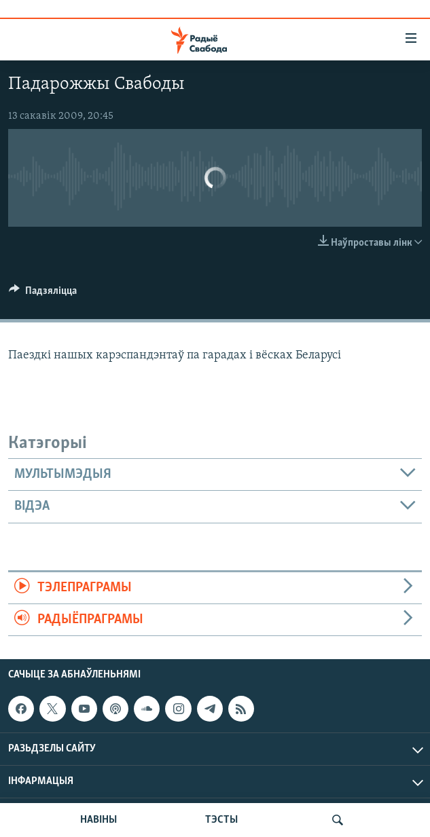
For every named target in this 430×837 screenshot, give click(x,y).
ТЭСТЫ (221, 820)
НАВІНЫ (98, 820)
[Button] (43, 294)
